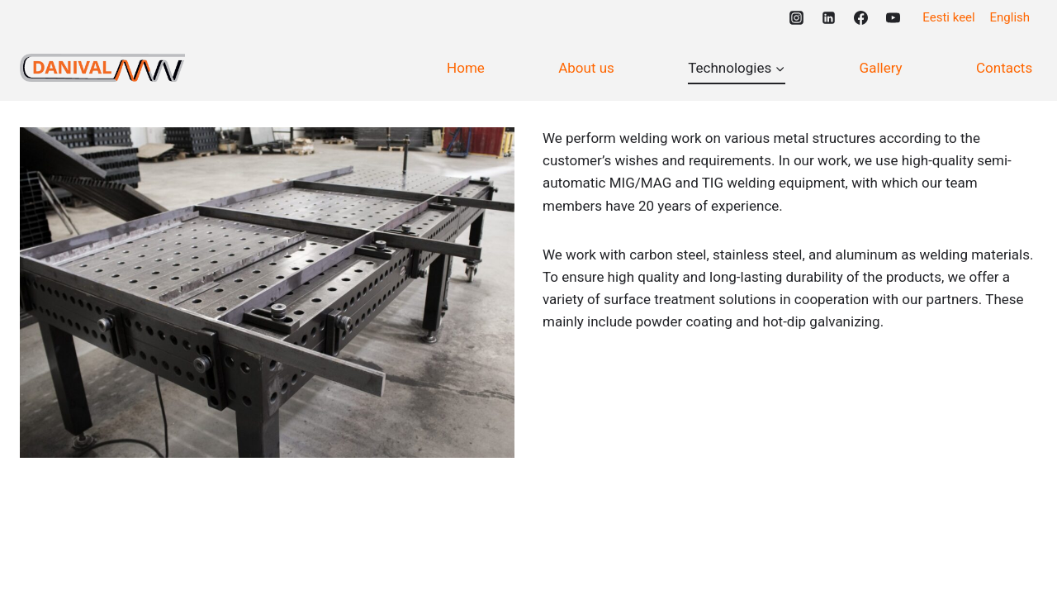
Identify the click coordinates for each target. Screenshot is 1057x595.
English (1010, 17)
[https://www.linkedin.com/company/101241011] (828, 17)
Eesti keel (948, 17)
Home (466, 68)
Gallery (881, 68)
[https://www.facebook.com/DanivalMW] (860, 17)
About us (586, 68)
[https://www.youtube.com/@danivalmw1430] (893, 17)
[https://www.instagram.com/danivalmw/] (796, 17)
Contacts (1004, 68)
